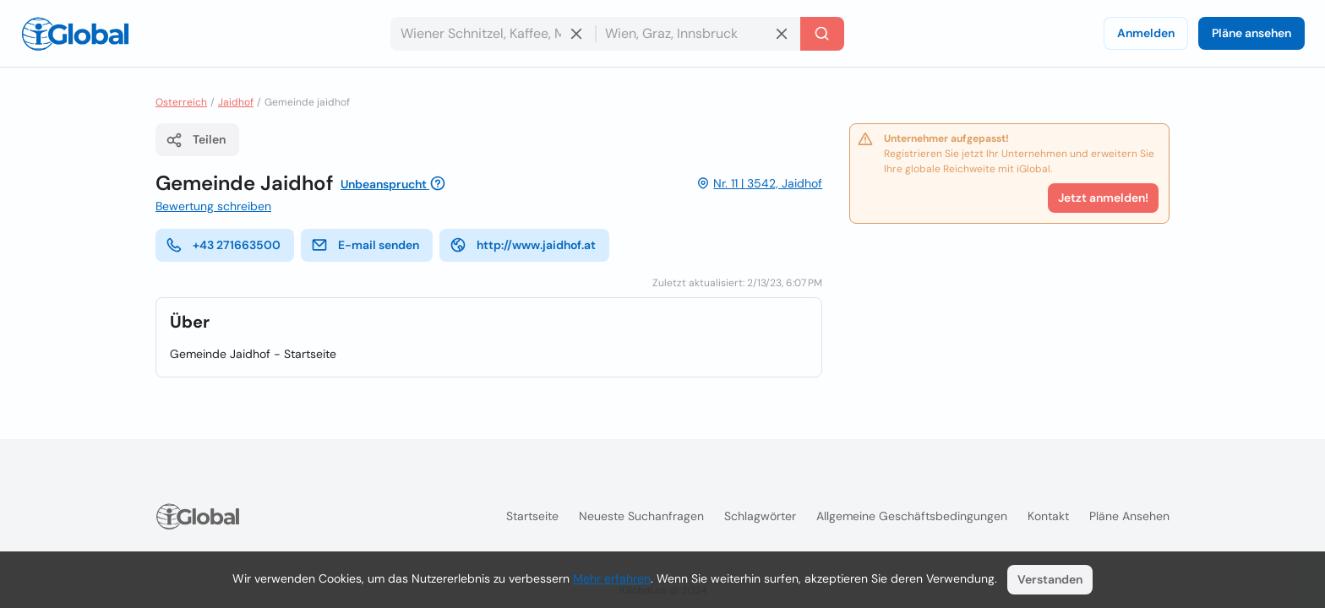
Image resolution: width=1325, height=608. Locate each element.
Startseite (532, 516)
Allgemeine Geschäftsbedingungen (911, 516)
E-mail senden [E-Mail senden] (365, 244)
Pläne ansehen (1251, 33)
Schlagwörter (760, 516)
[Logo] (75, 34)
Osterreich (181, 102)
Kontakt (1048, 516)
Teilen (196, 140)
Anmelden (1146, 33)
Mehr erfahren (612, 578)
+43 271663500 (223, 244)
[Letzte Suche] (822, 34)
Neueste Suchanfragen (641, 516)
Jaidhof (236, 102)
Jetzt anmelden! (1103, 197)
